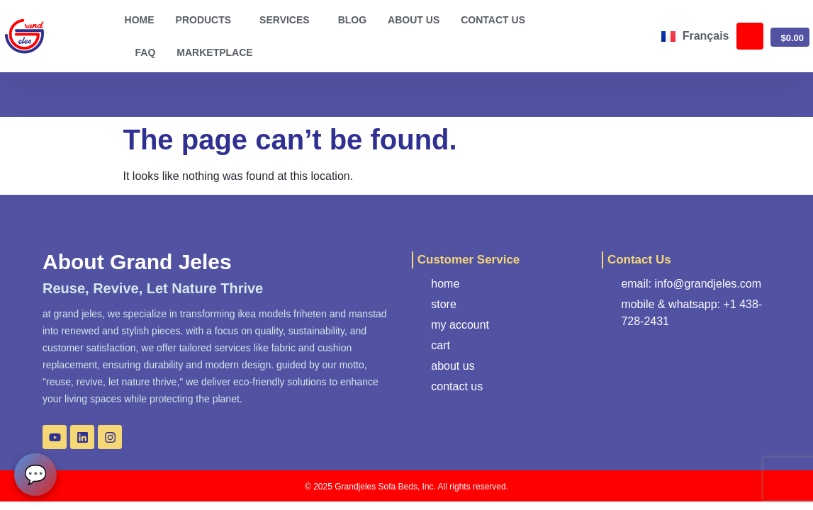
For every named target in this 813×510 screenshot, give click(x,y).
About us (413, 20)
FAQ (145, 52)
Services (288, 20)
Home (140, 20)
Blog (352, 20)
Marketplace (214, 52)
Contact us (493, 20)
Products (207, 20)
